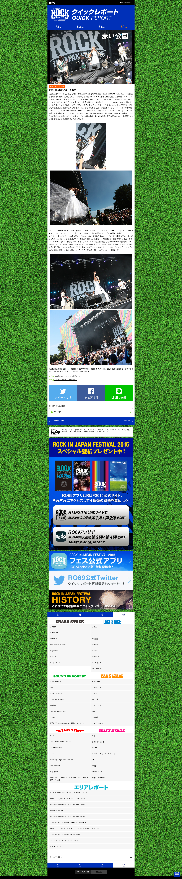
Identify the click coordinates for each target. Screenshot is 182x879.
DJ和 (94, 736)
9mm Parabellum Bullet (57, 645)
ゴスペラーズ (96, 687)
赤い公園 (95, 699)
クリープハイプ (55, 657)
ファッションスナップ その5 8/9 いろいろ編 (65, 834)
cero (51, 687)
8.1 (58, 614)
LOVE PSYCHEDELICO (58, 711)
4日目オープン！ (55, 846)
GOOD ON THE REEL (57, 693)
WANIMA (53, 717)
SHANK (94, 748)
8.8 (102, 614)
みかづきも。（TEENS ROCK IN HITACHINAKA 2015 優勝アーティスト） (69, 779)
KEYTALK (95, 657)
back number (96, 633)
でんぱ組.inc (96, 639)
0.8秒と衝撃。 (54, 772)
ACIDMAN (53, 639)
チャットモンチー (56, 663)
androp (94, 627)
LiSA (93, 711)
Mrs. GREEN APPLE (57, 748)
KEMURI (95, 645)
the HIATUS (54, 633)
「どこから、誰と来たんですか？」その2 (64, 840)
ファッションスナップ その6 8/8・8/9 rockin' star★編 (68, 822)
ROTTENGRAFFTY (98, 669)
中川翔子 (95, 717)
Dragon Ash (54, 651)
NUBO (52, 754)
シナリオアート (55, 766)
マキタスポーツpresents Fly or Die (61, 760)
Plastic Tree (96, 681)
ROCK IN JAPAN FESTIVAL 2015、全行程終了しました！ (69, 792)
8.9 (124, 614)
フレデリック (96, 705)
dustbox (95, 651)
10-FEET (53, 627)
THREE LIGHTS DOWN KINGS (60, 742)
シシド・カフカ (97, 723)
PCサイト (99, 872)
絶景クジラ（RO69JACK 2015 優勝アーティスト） (67, 723)
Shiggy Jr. (95, 766)
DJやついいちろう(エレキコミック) (104, 754)
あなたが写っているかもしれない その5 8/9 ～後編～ (68, 804)
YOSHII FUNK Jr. (55, 681)
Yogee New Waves (98, 777)
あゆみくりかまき (98, 742)
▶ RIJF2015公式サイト (126, 2)
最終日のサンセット (56, 810)
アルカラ (95, 693)
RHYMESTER (97, 772)
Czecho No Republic (57, 699)
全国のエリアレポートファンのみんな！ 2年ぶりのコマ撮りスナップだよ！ (75, 828)
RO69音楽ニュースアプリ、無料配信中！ (67, 376)
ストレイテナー (97, 663)
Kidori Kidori (54, 736)
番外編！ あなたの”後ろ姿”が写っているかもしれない (68, 798)
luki (93, 760)
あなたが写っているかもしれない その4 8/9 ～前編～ (68, 816)
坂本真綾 (53, 705)
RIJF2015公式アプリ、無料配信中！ (65, 380)
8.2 (80, 614)
